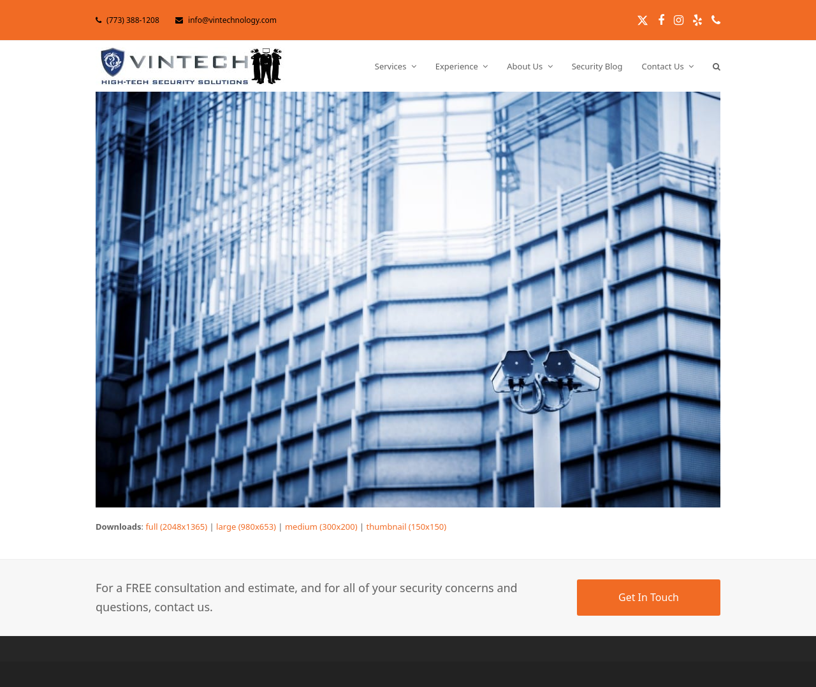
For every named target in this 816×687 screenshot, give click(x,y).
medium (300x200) (321, 526)
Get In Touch (648, 597)
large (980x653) (246, 526)
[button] (716, 66)
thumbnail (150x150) (407, 526)
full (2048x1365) (176, 526)
